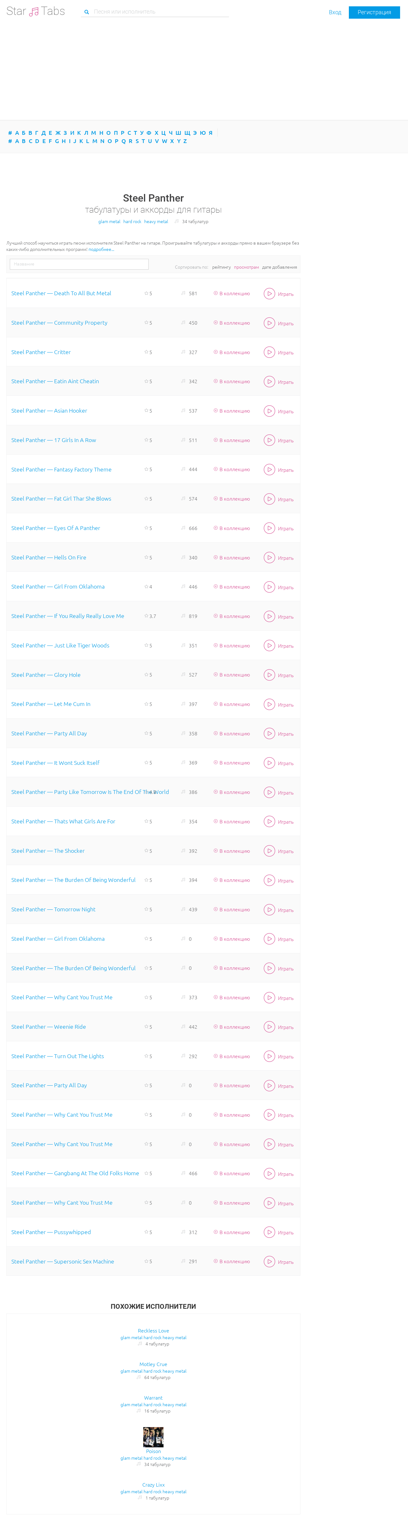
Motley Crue (153, 1363)
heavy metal (156, 221)
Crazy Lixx (153, 1484)
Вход (335, 12)
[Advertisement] (204, 69)
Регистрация (374, 12)
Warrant (153, 1397)
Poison (153, 1450)
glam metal (109, 221)
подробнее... (101, 249)
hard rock (132, 221)
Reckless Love (153, 1330)
